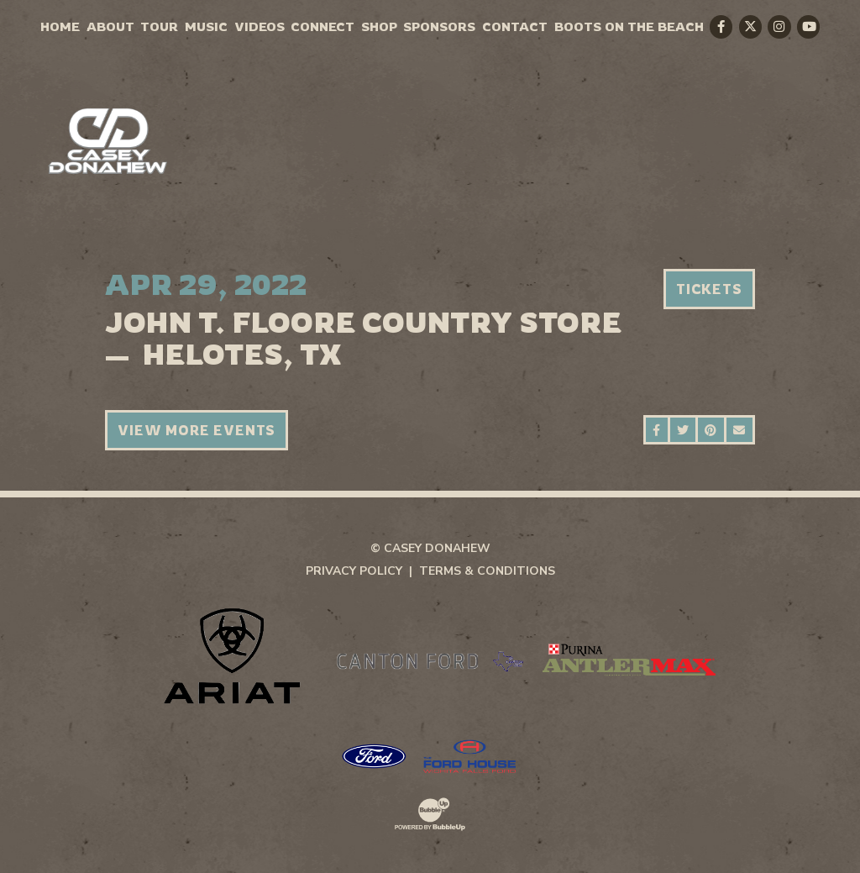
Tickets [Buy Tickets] (709, 289)
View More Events (196, 430)
